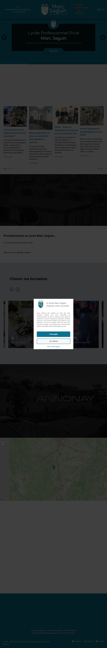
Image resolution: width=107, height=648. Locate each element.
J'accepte (53, 334)
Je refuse (53, 341)
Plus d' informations (53, 346)
